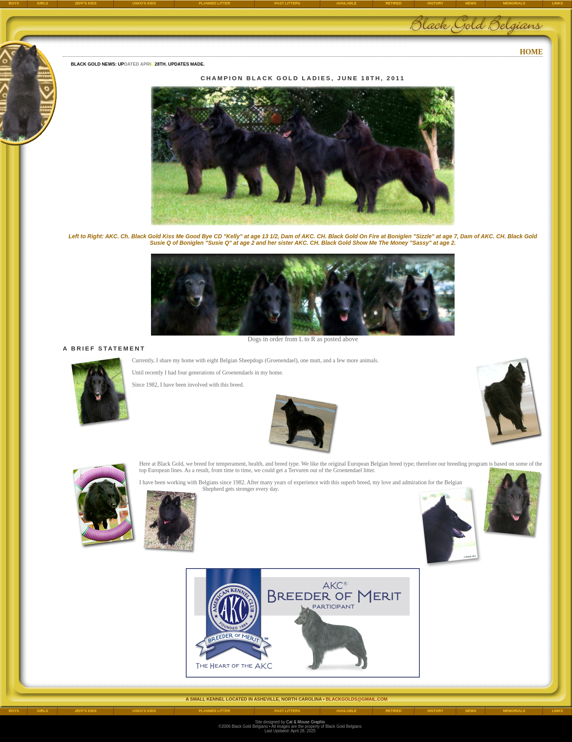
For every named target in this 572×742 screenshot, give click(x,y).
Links (557, 3)
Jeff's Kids (85, 3)
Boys (14, 3)
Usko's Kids (144, 3)
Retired (393, 3)
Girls (42, 3)
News (471, 3)
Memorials (514, 3)
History (435, 3)
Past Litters (287, 3)
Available (346, 3)
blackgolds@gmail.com (357, 699)
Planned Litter (214, 3)
